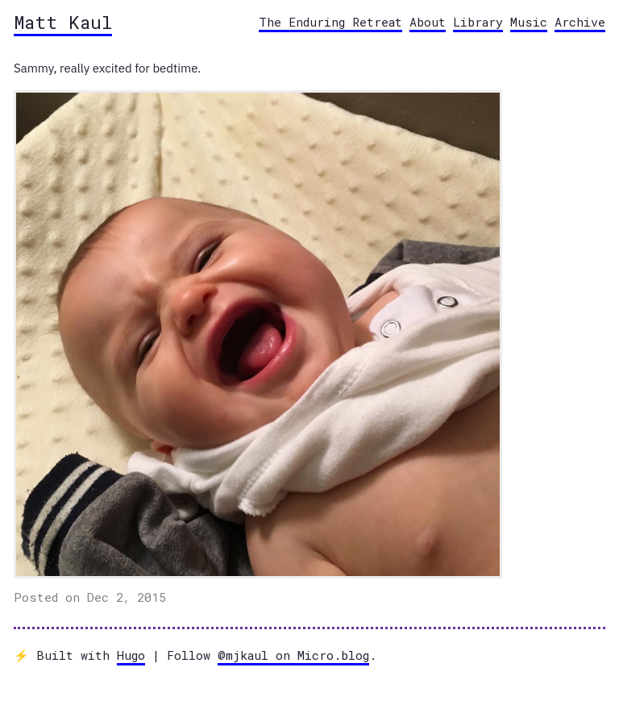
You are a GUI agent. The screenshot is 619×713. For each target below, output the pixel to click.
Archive (580, 22)
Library (478, 22)
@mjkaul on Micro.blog (293, 655)
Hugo (131, 655)
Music (528, 22)
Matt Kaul (63, 22)
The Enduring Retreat (330, 22)
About (427, 22)
